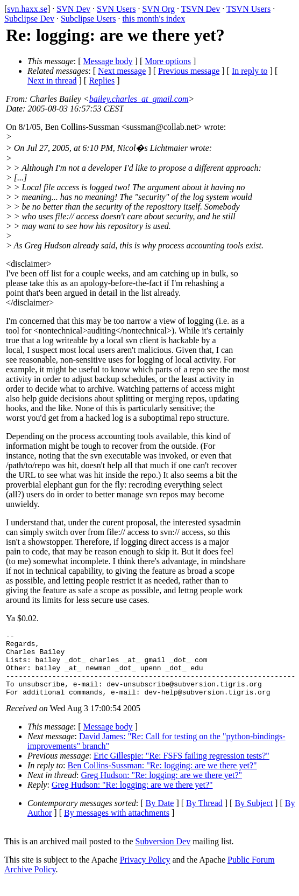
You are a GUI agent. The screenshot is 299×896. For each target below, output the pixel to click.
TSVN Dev (200, 8)
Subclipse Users (88, 18)
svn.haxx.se (27, 8)
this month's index (154, 18)
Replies (102, 80)
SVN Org (158, 8)
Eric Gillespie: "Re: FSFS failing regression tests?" (181, 768)
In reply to (250, 70)
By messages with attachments (116, 825)
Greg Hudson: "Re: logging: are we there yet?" (161, 788)
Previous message (188, 70)
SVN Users (116, 8)
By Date (160, 816)
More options (168, 61)
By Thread (204, 816)
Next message (122, 70)
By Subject (253, 816)
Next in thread (52, 80)
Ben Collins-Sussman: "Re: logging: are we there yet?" (162, 778)
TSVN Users (248, 8)
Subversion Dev (163, 854)
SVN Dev (73, 8)
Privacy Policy (145, 872)
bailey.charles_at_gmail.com (139, 98)
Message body (108, 61)
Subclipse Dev (29, 18)
